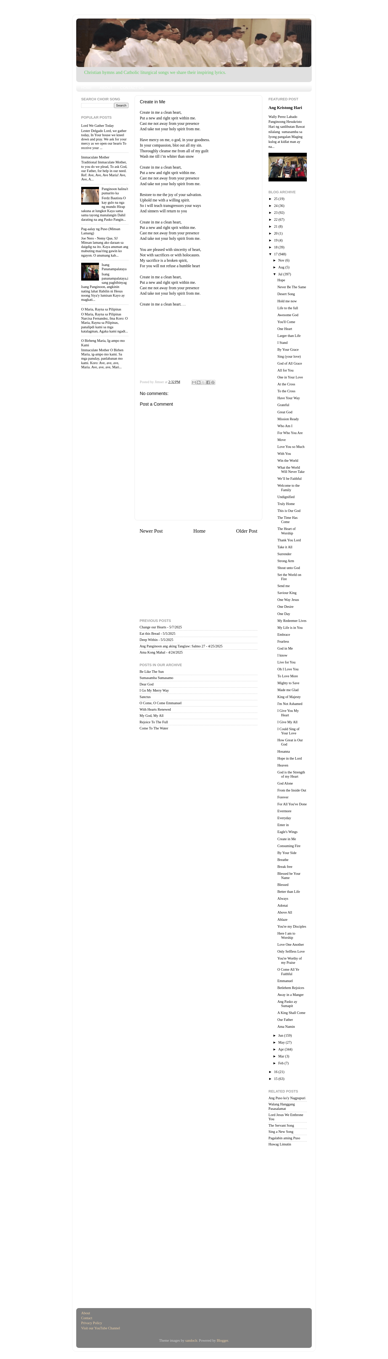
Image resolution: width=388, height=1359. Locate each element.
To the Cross (286, 391)
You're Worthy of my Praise (289, 960)
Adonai (282, 905)
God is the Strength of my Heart (291, 774)
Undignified (286, 497)
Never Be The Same (291, 287)
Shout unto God (288, 568)
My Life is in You (290, 628)
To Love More (287, 676)
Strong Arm (285, 561)
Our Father (285, 1020)
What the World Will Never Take (291, 469)
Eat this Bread (150, 634)
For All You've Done (292, 804)
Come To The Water (154, 728)
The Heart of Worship (286, 531)
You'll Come (286, 322)
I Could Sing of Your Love (288, 731)
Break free (284, 867)
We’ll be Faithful (289, 479)
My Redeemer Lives (292, 621)
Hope (281, 280)
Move (281, 440)
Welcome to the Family (288, 487)
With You (284, 454)
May (282, 1042)
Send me (283, 586)
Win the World (287, 460)
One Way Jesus (288, 600)
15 (276, 1079)
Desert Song (286, 294)
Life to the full (287, 308)
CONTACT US (132, 88)
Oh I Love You (288, 669)
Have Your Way (288, 398)
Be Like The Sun (152, 672)
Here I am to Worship (286, 935)
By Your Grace (288, 349)
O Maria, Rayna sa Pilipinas (101, 309)
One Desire (285, 607)
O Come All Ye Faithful (288, 971)
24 (276, 206)
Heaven (282, 765)
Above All (284, 912)
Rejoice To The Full (154, 722)
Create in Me (286, 839)
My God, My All (152, 716)
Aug (281, 267)
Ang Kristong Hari (285, 107)
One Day (283, 614)
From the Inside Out (291, 790)
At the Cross (286, 384)
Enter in (283, 825)
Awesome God (287, 315)
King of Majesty (289, 697)
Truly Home (286, 504)
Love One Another (290, 944)
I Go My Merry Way (154, 690)
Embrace (283, 634)
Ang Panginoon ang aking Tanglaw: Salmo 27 (172, 646)
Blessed (283, 885)
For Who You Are (290, 433)
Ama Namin (286, 1027)
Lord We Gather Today (97, 126)
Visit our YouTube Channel (100, 1328)
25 (276, 199)
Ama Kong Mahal (152, 652)
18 (276, 247)
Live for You (286, 662)
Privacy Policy (91, 1323)
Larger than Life (289, 336)
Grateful (283, 405)
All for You (285, 370)
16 (276, 1072)
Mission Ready (288, 419)
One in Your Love (290, 377)
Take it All (284, 547)
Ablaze (282, 919)
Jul (280, 274)
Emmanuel (285, 981)
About (85, 1313)
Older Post (246, 531)
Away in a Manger (290, 995)
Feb (281, 1063)
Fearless (283, 641)
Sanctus (145, 697)
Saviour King (286, 593)
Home (199, 531)
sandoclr (191, 1340)
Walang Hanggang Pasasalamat (281, 1106)
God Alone (285, 783)
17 (276, 254)
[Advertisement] (198, 341)
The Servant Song (281, 1125)
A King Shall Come (291, 1013)
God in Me (285, 648)
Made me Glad (288, 690)
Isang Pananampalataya (114, 267)
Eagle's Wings (287, 832)
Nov (281, 260)
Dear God (146, 684)
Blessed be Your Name (288, 876)
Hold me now (287, 301)
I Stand (282, 343)
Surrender (284, 554)
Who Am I (284, 426)
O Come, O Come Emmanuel (161, 703)
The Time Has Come (287, 520)
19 (276, 240)
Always (282, 898)
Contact (86, 1318)
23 (276, 213)
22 (276, 219)
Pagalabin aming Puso (284, 1138)
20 (276, 233)
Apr (281, 1049)
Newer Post (151, 531)
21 (276, 226)
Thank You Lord (289, 540)
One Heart (284, 329)
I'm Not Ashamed (289, 704)
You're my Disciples (291, 926)
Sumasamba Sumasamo (156, 678)
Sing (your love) (289, 356)
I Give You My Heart (288, 713)
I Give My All (287, 722)
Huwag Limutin (279, 1144)
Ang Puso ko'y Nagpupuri (286, 1098)
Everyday (284, 818)
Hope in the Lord (289, 758)
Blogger (222, 1340)
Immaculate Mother (95, 157)
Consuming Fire (288, 846)
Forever (283, 797)
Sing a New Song (280, 1132)
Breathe (283, 860)
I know (282, 655)
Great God (284, 412)
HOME (86, 88)
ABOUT (106, 88)
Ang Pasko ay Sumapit (287, 1004)
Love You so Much (291, 447)
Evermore (284, 811)
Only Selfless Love (291, 951)
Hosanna (283, 751)
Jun (281, 1035)
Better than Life (288, 892)
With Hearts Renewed (155, 709)
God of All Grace (289, 363)
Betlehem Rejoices (290, 988)
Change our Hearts (153, 627)
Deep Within (149, 640)
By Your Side (286, 853)
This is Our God (288, 511)
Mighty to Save (288, 683)
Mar (281, 1056)
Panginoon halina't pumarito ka (115, 191)
